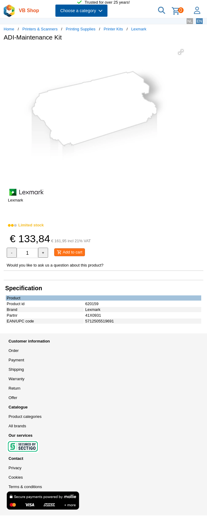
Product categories (25, 416)
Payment (16, 360)
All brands (17, 426)
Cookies (16, 477)
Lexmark (138, 29)
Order (14, 350)
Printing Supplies (81, 29)
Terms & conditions (25, 486)
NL (189, 21)
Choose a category (81, 10)
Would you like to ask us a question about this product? (55, 265)
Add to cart (69, 252)
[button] (181, 52)
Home (9, 29)
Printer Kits (113, 29)
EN (199, 21)
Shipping (16, 369)
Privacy (15, 468)
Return (14, 388)
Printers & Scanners (40, 29)
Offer (13, 397)
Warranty (16, 379)
